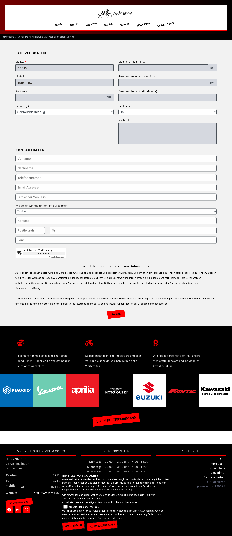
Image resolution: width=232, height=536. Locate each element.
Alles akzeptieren (102, 525)
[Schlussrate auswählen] (167, 113)
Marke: (19, 63)
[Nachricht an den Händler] (167, 135)
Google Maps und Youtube (84, 507)
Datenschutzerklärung (27, 290)
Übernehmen (73, 525)
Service (108, 24)
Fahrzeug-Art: (23, 107)
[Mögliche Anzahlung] (163, 69)
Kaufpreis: (21, 92)
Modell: (20, 78)
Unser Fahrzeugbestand (116, 421)
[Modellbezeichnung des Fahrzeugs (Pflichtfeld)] (64, 84)
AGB (222, 460)
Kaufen (58, 24)
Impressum (217, 465)
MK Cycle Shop (166, 25)
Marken (125, 24)
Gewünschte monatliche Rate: (137, 78)
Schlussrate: (126, 107)
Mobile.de (91, 24)
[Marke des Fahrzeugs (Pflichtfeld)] (64, 69)
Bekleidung (143, 24)
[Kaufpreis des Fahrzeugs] (60, 99)
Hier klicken (44, 255)
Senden (116, 316)
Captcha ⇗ (57, 258)
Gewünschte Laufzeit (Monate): (138, 92)
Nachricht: (124, 121)
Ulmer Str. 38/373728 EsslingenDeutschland (17, 465)
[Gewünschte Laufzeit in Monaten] (167, 99)
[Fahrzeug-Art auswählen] (64, 113)
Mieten (74, 24)
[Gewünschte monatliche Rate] (163, 84)
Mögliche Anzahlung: (131, 63)
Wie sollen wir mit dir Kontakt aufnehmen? (42, 220)
